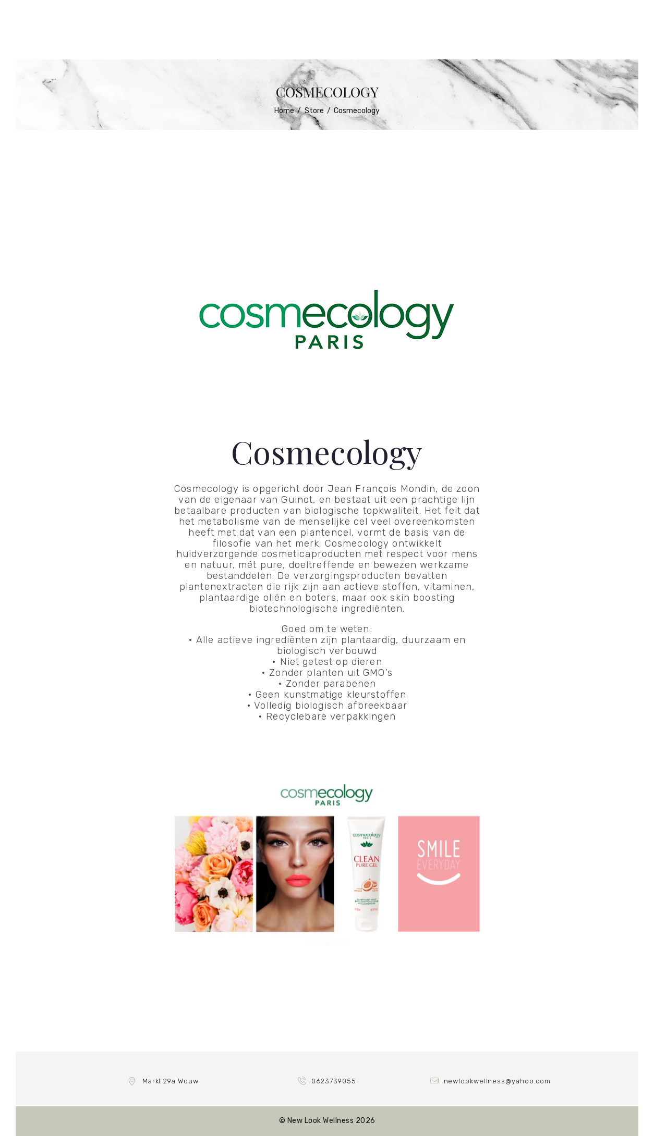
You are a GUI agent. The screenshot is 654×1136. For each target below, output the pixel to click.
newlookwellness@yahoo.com (497, 1081)
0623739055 (333, 1081)
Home (284, 110)
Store (314, 110)
